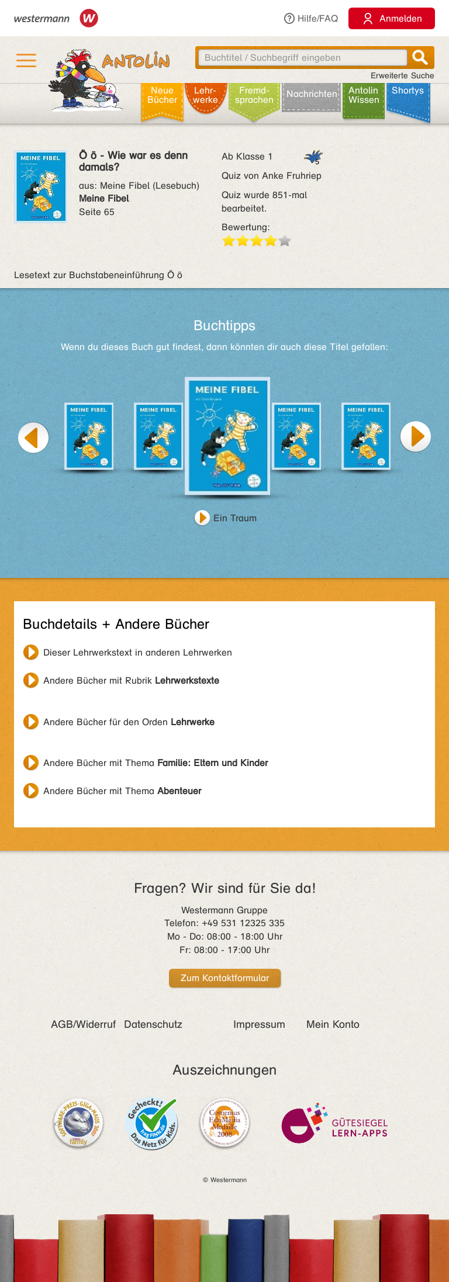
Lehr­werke (205, 95)
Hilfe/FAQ (310, 18)
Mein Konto (333, 1024)
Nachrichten (311, 93)
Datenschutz (153, 1024)
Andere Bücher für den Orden (129, 721)
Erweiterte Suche (402, 76)
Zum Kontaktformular (225, 977)
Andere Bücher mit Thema (155, 762)
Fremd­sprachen (254, 95)
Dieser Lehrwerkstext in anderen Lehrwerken (137, 652)
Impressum (259, 1024)
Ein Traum (235, 518)
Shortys (408, 90)
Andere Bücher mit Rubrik (131, 680)
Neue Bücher (162, 95)
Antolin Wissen (363, 95)
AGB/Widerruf (83, 1024)
